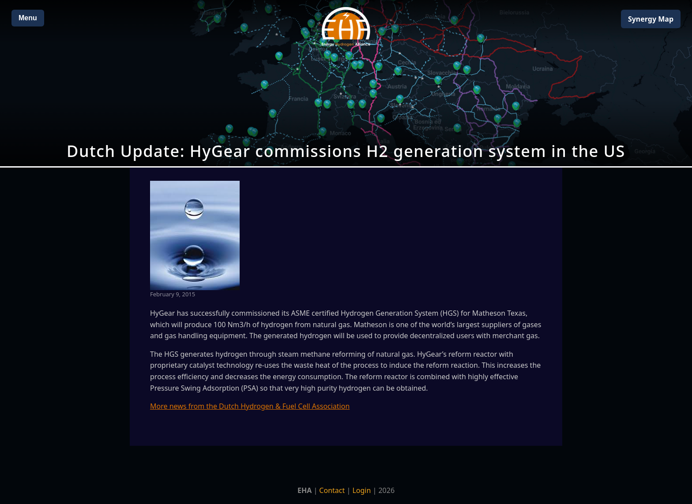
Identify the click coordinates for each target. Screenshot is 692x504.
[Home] (346, 26)
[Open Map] (346, 83)
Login (361, 490)
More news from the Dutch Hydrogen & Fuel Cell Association (250, 406)
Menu (28, 18)
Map (650, 19)
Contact (332, 490)
